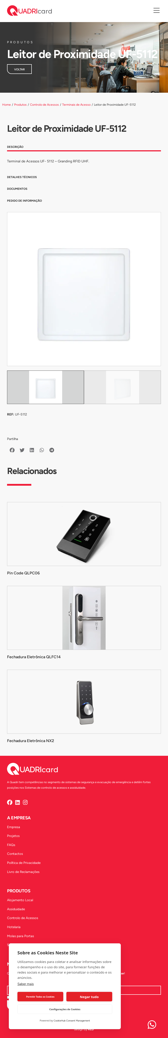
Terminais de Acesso (76, 105)
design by (84, 1029)
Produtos (20, 105)
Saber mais (25, 984)
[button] (12, 450)
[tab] (84, 148)
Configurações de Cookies (64, 1009)
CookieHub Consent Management (72, 1020)
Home (6, 105)
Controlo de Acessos (44, 105)
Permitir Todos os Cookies (40, 996)
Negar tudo (89, 997)
